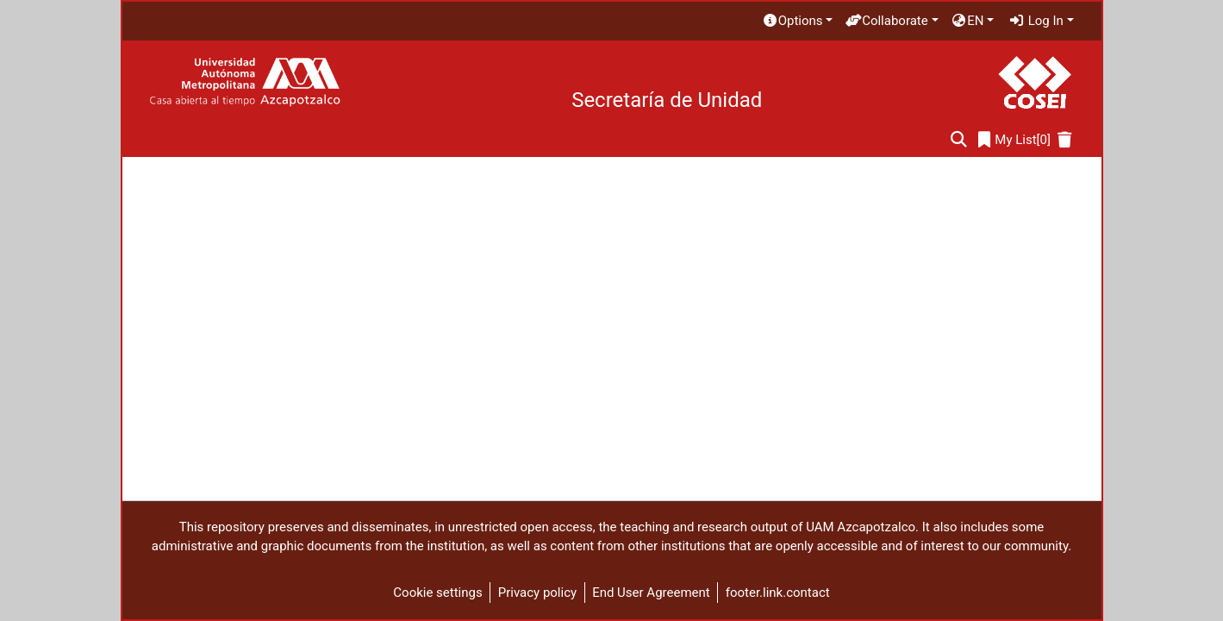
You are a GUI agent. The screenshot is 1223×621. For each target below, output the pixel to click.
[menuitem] (797, 21)
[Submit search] (959, 140)
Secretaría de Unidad (666, 100)
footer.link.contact (778, 592)
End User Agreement (651, 592)
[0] (1014, 140)
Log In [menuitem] (1036, 20)
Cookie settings (437, 592)
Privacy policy (537, 592)
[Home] (244, 82)
